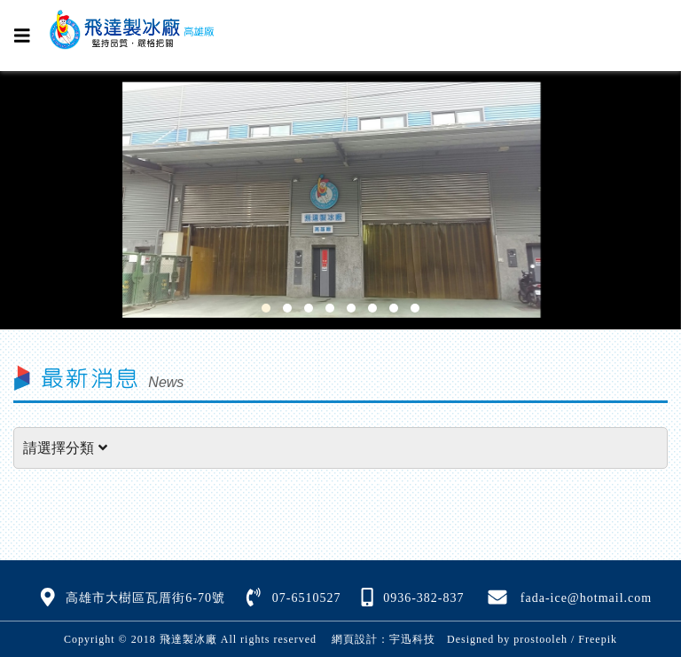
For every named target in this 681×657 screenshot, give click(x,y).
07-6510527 (306, 598)
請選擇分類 (65, 447)
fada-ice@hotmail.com (586, 598)
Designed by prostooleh (501, 639)
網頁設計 (355, 639)
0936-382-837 (423, 598)
